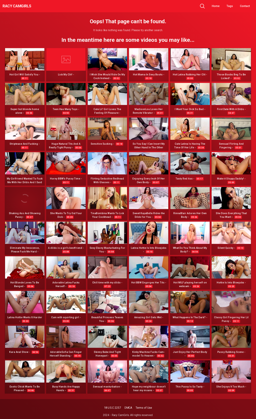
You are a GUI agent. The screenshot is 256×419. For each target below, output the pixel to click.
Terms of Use (144, 407)
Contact (245, 6)
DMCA (128, 407)
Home (215, 6)
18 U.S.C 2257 (112, 407)
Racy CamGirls (21, 6)
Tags (229, 6)
